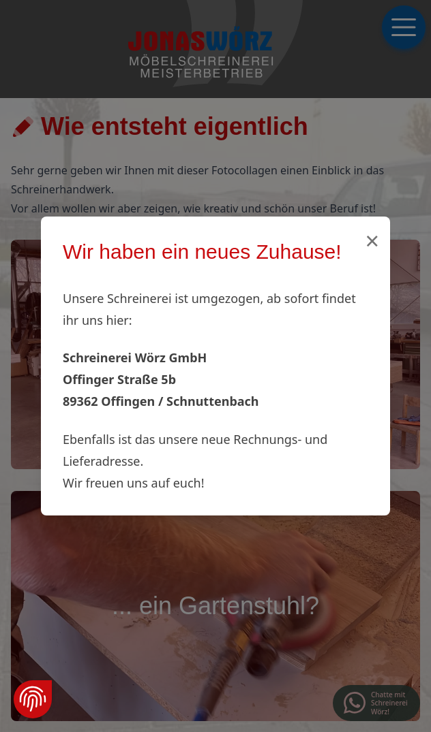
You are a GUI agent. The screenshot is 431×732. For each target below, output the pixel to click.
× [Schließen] (372, 240)
